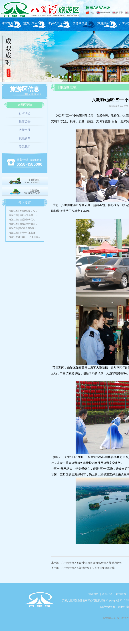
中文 (92, 12)
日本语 (119, 12)
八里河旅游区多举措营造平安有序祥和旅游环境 (88, 567)
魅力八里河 (30, 23)
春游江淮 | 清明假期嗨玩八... (23, 219)
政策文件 (25, 129)
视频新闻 (25, 138)
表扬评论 (107, 594)
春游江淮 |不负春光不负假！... (23, 228)
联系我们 (25, 146)
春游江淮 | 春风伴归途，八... (23, 211)
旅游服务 (103, 23)
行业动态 (25, 113)
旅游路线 (93, 594)
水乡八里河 (55, 23)
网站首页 (7, 23)
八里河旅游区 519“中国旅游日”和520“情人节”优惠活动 (91, 562)
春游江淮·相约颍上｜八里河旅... (24, 237)
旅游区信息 (80, 23)
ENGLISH (105, 12)
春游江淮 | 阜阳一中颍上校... (23, 232)
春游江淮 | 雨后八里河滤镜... (23, 224)
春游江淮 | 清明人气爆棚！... (23, 215)
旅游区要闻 (24, 104)
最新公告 (25, 121)
